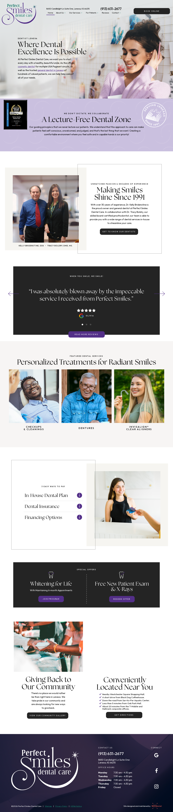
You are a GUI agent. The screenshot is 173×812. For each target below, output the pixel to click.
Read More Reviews (86, 334)
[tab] (82, 324)
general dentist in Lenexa (50, 70)
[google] (156, 755)
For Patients (92, 12)
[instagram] (156, 786)
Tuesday (103, 776)
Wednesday (105, 780)
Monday (102, 772)
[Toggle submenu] (65, 12)
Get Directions (124, 715)
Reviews (105, 13)
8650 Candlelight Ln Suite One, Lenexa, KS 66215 (68, 8)
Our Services (76, 12)
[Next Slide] (159, 294)
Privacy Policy (61, 806)
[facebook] (156, 771)
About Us (61, 12)
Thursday (103, 783)
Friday (102, 787)
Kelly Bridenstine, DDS (31, 246)
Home (50, 13)
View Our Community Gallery (48, 715)
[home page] (19, 14)
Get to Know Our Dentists (119, 231)
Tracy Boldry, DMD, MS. (60, 246)
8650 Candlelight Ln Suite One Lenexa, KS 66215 (114, 761)
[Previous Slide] (13, 294)
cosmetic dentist (26, 66)
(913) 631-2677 (111, 8)
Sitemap (48, 806)
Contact (116, 12)
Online (151, 11)
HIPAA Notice (76, 806)
